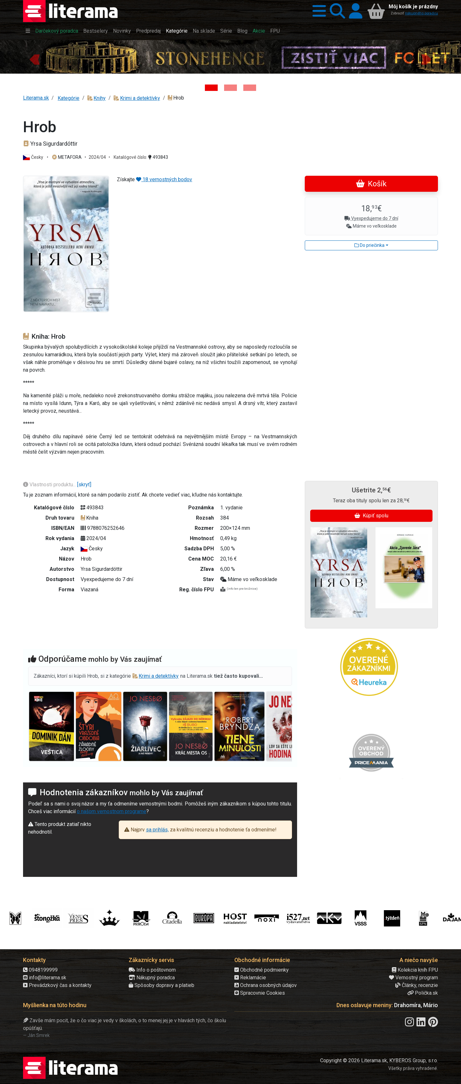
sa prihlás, (157, 830)
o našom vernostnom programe (111, 811)
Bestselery (95, 31)
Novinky (122, 31)
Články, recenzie (416, 985)
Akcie (259, 31)
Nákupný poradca (152, 978)
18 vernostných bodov (164, 179)
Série (226, 31)
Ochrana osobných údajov (265, 985)
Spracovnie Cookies (259, 993)
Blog (242, 31)
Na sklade (204, 31)
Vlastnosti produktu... (50, 484)
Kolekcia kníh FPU (415, 970)
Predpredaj (148, 31)
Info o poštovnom (152, 970)
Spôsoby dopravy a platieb (161, 985)
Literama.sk (36, 98)
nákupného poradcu (421, 13)
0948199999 (40, 970)
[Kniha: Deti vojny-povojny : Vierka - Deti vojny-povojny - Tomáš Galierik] (249, 87)
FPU (275, 31)
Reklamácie (250, 978)
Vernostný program (413, 978)
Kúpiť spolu (371, 516)
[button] (317, 11)
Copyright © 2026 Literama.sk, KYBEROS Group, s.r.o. (379, 1060)
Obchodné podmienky (261, 970)
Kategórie (177, 31)
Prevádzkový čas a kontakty (57, 985)
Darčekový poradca (56, 31)
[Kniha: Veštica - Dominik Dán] (230, 87)
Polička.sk (422, 993)
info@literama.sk (44, 978)
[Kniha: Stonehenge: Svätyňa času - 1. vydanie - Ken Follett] (211, 87)
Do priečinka (369, 245)
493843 (158, 157)
